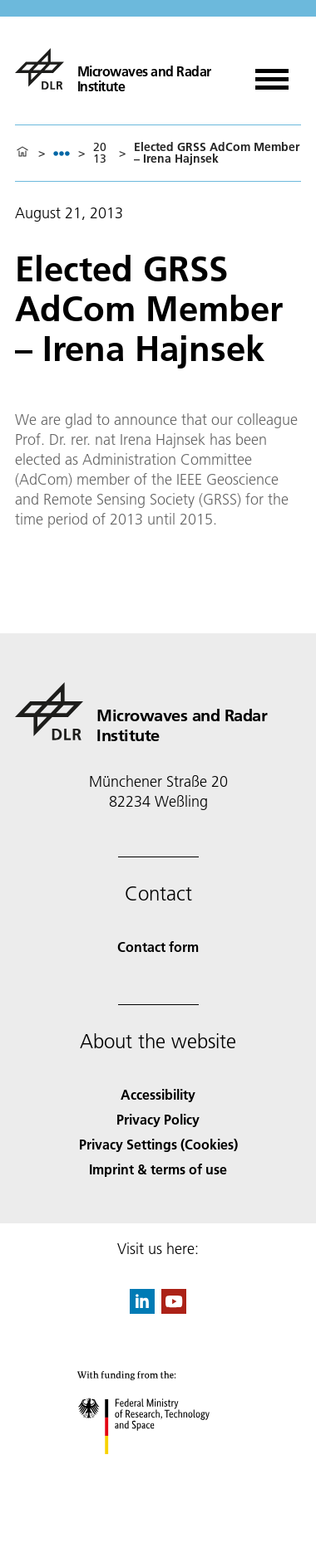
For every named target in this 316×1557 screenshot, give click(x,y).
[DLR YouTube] (173, 1308)
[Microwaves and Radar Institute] (122, 69)
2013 (99, 152)
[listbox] (61, 153)
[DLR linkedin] (142, 1308)
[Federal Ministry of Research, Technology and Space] (158, 1468)
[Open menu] (272, 73)
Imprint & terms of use (158, 1169)
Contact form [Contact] (158, 946)
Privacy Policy (158, 1119)
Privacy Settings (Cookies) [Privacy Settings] (158, 1144)
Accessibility (158, 1094)
